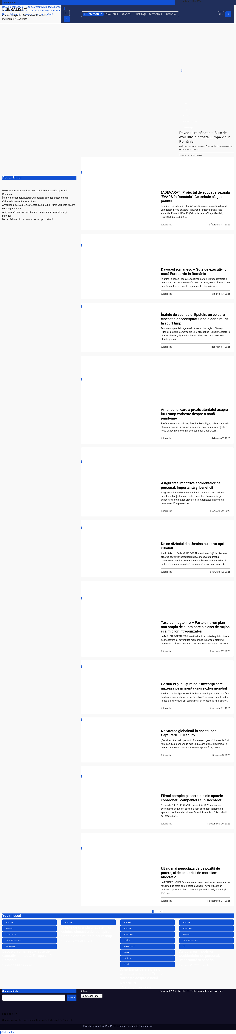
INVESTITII (169, 679)
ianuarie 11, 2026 (221, 708)
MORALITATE (170, 386)
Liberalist (198, 155)
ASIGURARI (169, 374)
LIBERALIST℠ (14, 9)
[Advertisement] (118, 46)
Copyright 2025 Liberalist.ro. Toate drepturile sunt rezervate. (192, 991)
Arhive (84, 991)
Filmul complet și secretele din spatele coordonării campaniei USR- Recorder (192, 798)
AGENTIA (171, 14)
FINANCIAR (112, 14)
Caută (71, 997)
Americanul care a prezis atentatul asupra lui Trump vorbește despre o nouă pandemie (194, 414)
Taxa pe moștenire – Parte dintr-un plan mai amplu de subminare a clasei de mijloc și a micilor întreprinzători (195, 626)
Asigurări (187, 110)
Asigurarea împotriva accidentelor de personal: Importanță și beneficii (190, 485)
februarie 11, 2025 (220, 224)
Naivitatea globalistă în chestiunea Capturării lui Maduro (188, 733)
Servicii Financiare (190, 122)
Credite (168, 380)
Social (167, 187)
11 (159, 911)
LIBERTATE (169, 181)
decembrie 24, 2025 (219, 900)
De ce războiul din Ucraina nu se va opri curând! (27, 219)
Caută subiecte (10, 991)
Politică (168, 533)
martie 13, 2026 (187, 155)
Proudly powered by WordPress (100, 1026)
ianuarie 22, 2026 (221, 511)
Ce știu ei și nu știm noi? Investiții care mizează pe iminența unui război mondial (194, 686)
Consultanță (188, 116)
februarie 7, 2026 (221, 346)
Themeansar (145, 1026)
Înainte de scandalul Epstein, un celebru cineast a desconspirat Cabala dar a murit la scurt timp (194, 318)
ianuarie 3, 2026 (221, 755)
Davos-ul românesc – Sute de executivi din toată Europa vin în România (204, 137)
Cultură (168, 169)
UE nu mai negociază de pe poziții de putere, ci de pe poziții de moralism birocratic (190, 872)
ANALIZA (187, 104)
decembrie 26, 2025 (219, 823)
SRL (166, 478)
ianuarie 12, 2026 (221, 571)
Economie (169, 673)
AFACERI (126, 14)
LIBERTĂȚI (140, 14)
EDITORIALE (95, 14)
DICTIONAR (155, 14)
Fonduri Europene (172, 845)
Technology (188, 128)
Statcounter (8, 1032)
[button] (67, 13)
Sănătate (168, 398)
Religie (167, 392)
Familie (168, 175)
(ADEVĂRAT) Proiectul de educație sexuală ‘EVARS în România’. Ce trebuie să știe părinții (195, 196)
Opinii (167, 605)
